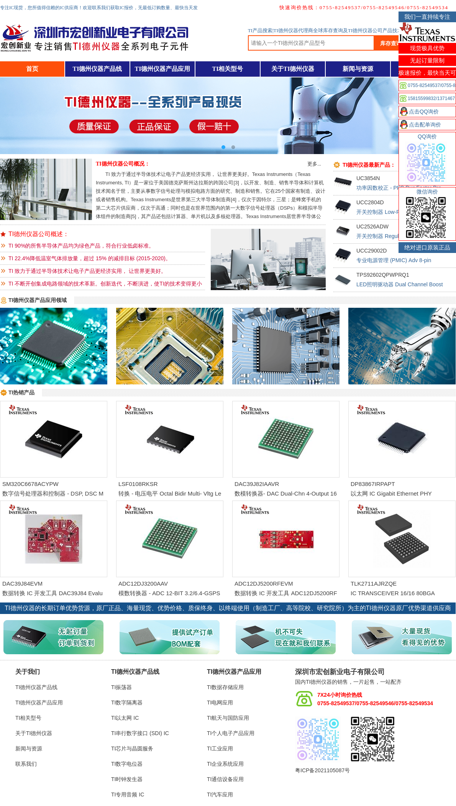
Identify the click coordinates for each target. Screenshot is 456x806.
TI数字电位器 (127, 764)
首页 (32, 69)
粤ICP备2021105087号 (322, 770)
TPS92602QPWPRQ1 (382, 275)
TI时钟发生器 (127, 779)
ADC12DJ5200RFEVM (264, 583)
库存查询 (391, 43)
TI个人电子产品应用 (230, 733)
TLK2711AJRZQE (374, 583)
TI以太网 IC (125, 718)
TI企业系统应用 (225, 764)
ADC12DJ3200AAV (143, 583)
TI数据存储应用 (225, 687)
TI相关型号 (227, 69)
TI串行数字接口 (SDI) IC (140, 733)
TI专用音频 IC (127, 794)
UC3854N (368, 178)
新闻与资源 (358, 69)
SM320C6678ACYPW (30, 484)
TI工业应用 (220, 748)
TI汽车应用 (220, 794)
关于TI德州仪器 (293, 69)
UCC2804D (370, 202)
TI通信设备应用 (225, 779)
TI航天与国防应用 (228, 718)
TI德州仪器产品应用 (162, 69)
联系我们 (26, 764)
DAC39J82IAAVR (257, 484)
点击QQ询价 (424, 111)
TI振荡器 (121, 687)
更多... (314, 164)
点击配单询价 (425, 124)
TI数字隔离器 (127, 702)
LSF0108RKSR (138, 484)
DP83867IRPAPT (373, 484)
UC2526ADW (372, 226)
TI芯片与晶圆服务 (132, 748)
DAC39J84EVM (22, 583)
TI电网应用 (220, 702)
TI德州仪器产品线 (97, 69)
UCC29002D (371, 251)
